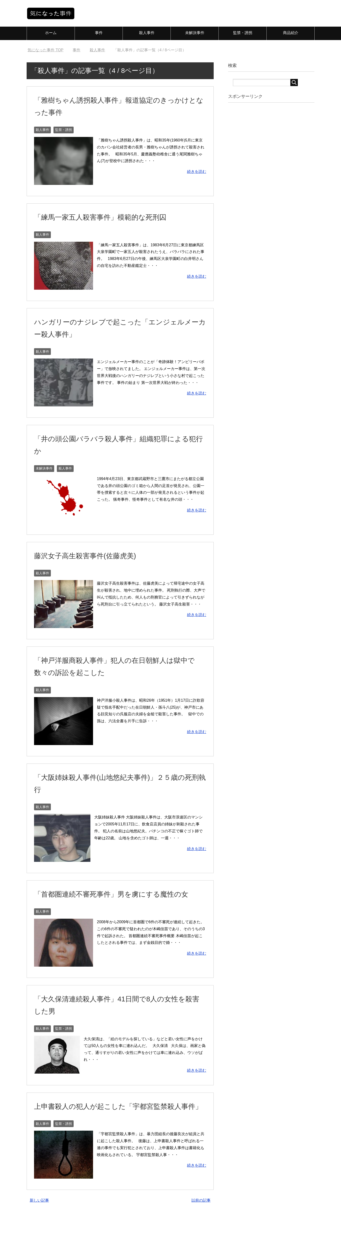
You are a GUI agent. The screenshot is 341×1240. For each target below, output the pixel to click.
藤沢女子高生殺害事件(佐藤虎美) (94, 555)
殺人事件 (146, 33)
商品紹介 (290, 33)
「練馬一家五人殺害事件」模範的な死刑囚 (111, 216)
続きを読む (196, 172)
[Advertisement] (269, 182)
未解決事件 (194, 33)
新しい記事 (39, 1225)
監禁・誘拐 (242, 33)
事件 (99, 33)
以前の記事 (201, 1225)
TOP (45, 50)
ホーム (51, 33)
